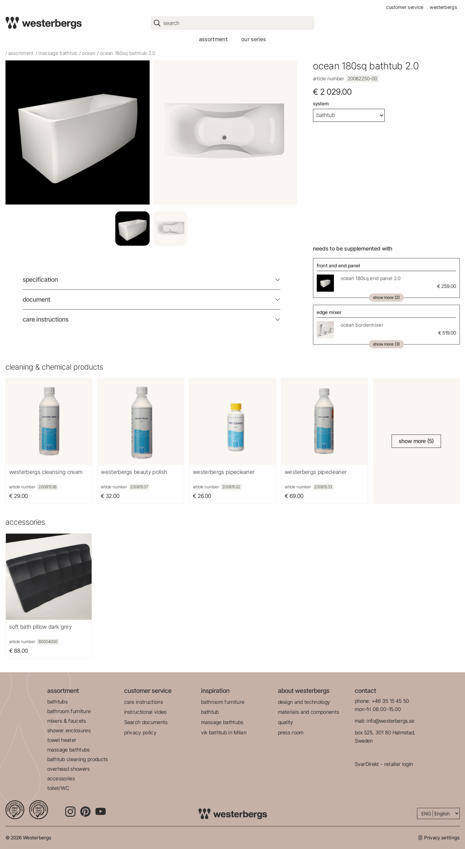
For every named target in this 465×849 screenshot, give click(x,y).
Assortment (21, 53)
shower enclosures (69, 730)
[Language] (438, 813)
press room (291, 732)
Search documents (146, 722)
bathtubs (57, 701)
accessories (61, 778)
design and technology (304, 702)
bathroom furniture (69, 711)
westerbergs (443, 7)
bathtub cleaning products (77, 759)
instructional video (145, 712)
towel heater (62, 740)
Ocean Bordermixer (362, 325)
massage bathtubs (68, 749)
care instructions (143, 702)
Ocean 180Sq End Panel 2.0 (371, 278)
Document (36, 299)
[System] (349, 115)
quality (285, 722)
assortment (213, 39)
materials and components (308, 712)
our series (253, 39)
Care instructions (46, 319)
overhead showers (68, 769)
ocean (89, 53)
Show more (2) (386, 297)
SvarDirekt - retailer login (384, 764)
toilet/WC (58, 788)
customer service (404, 7)
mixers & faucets (66, 721)
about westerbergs (303, 690)
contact (365, 690)
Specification (40, 279)
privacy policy (140, 732)
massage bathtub (58, 53)
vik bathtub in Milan (223, 732)
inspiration (215, 690)
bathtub (210, 712)
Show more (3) (386, 344)
